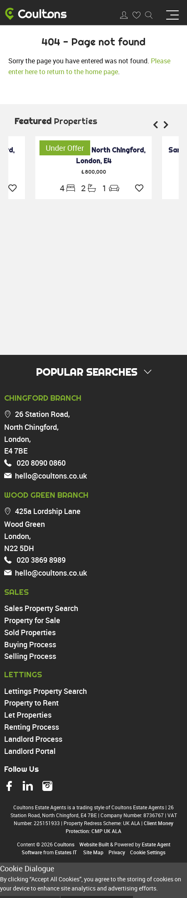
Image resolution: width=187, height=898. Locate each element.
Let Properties (28, 715)
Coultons (64, 844)
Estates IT (66, 852)
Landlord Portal (30, 751)
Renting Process (31, 727)
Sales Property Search (41, 608)
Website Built (94, 844)
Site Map (93, 852)
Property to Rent (31, 703)
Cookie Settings (147, 852)
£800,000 (93, 172)
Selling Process (30, 656)
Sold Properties (30, 632)
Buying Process (30, 644)
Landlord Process (33, 739)
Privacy (116, 852)
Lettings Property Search (45, 691)
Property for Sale (32, 620)
